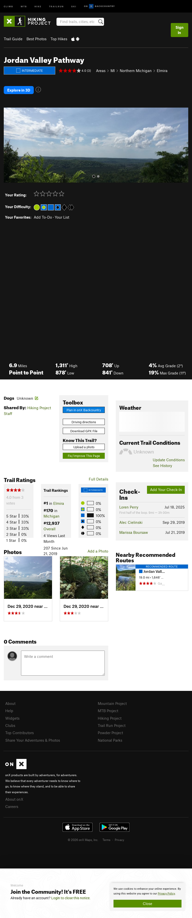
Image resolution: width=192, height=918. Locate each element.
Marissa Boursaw (133, 532)
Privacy (119, 839)
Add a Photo (98, 551)
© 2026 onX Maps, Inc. (83, 839)
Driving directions (84, 422)
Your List (62, 217)
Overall (50, 529)
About (10, 703)
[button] (9, 145)
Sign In (180, 30)
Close (147, 903)
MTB (24, 6)
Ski (73, 6)
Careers (11, 806)
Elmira (162, 70)
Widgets (12, 718)
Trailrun (56, 6)
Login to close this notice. (70, 898)
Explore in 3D (18, 90)
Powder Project (110, 732)
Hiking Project (110, 718)
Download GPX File (84, 431)
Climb (8, 6)
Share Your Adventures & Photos (32, 740)
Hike (38, 6)
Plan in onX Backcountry (83, 410)
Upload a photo (83, 447)
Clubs (10, 725)
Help (9, 710)
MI (112, 70)
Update (169, 459)
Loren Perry (128, 507)
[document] (148, 896)
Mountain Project (112, 703)
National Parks (110, 740)
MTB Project (108, 710)
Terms (106, 839)
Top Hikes (58, 39)
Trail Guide (13, 39)
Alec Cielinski (130, 522)
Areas (101, 70)
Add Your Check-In (166, 489)
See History (162, 465)
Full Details (98, 479)
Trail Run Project (112, 725)
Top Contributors (19, 732)
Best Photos (36, 39)
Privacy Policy (166, 893)
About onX (14, 799)
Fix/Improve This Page (84, 456)
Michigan (52, 516)
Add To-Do (43, 217)
